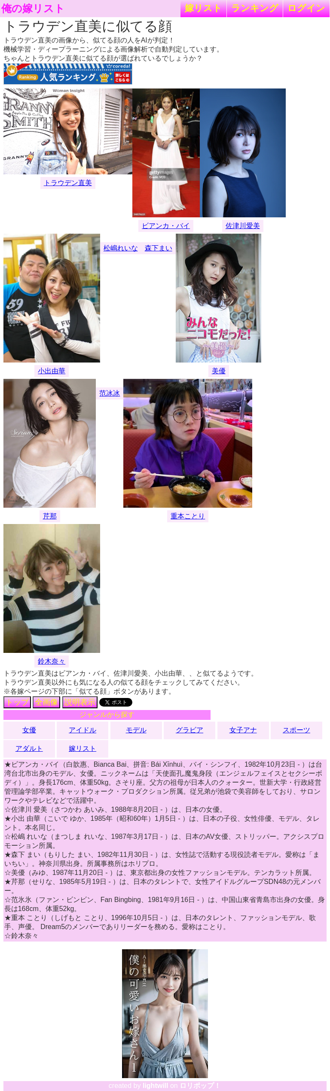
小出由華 (51, 371)
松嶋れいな (121, 248)
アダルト (29, 748)
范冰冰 (109, 393)
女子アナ (243, 730)
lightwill (155, 1085)
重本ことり (188, 516)
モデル (136, 730)
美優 (219, 371)
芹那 (50, 516)
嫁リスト (203, 8)
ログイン (306, 8)
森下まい (158, 248)
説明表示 (79, 702)
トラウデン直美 (68, 182)
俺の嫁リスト (33, 8)
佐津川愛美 (243, 225)
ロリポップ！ (200, 1085)
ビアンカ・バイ (166, 225)
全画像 (46, 702)
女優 (29, 730)
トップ (17, 702)
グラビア (189, 730)
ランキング (254, 8)
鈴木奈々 (51, 661)
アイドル (82, 730)
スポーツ (296, 730)
